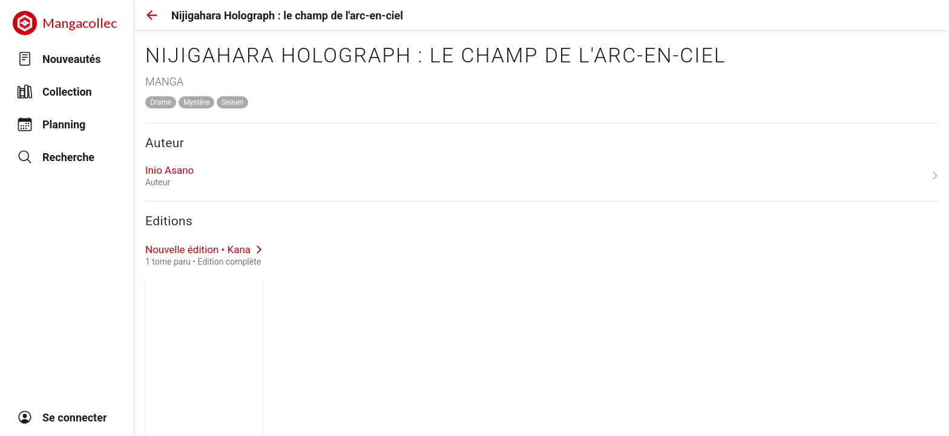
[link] (541, 175)
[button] (152, 15)
